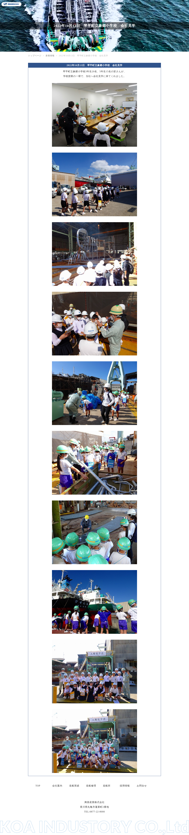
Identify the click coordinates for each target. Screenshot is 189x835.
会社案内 (57, 785)
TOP (37, 785)
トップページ (34, 56)
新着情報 (50, 56)
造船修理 (91, 785)
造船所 (106, 785)
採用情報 (125, 785)
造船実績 (74, 785)
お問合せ (142, 785)
